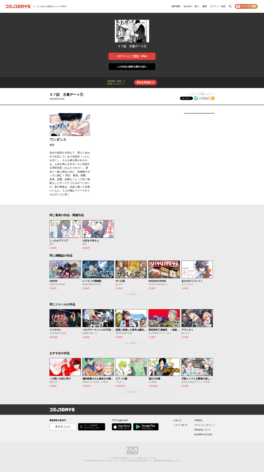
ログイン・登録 (217, 6)
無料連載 (176, 6)
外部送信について (202, 430)
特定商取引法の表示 (203, 434)
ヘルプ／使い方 (180, 425)
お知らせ (177, 420)
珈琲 (52, 144)
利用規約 (198, 420)
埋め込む (206, 98)
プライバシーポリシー (204, 425)
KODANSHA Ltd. (92, 461)
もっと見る (131, 294)
